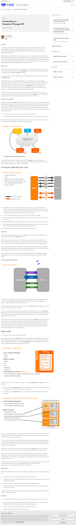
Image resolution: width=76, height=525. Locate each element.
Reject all (63, 519)
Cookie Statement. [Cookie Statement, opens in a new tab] (19, 522)
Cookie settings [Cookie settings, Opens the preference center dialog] (63, 522)
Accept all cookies (63, 515)
